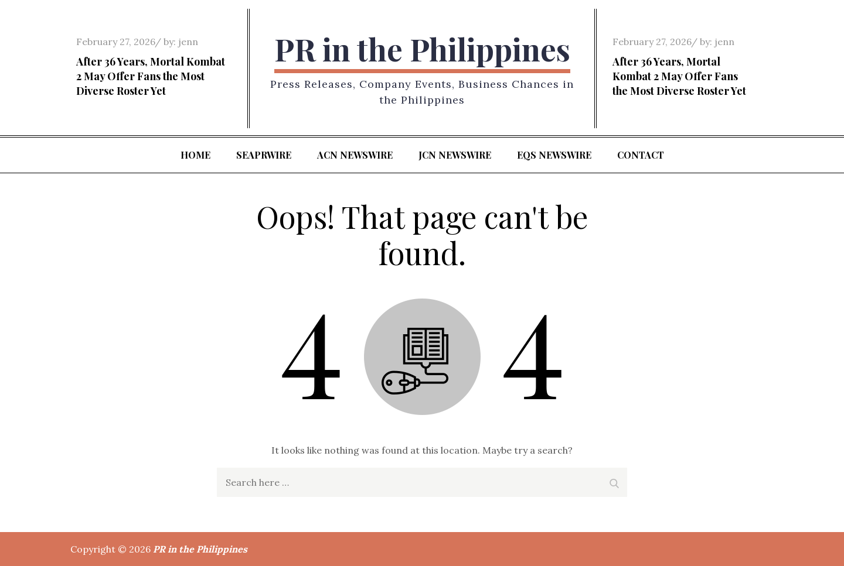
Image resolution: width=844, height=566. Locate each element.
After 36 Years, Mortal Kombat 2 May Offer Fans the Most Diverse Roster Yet (150, 76)
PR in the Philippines (422, 49)
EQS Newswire (554, 155)
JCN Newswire (454, 155)
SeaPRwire (263, 155)
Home (195, 155)
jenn (188, 41)
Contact (640, 155)
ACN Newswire (355, 155)
